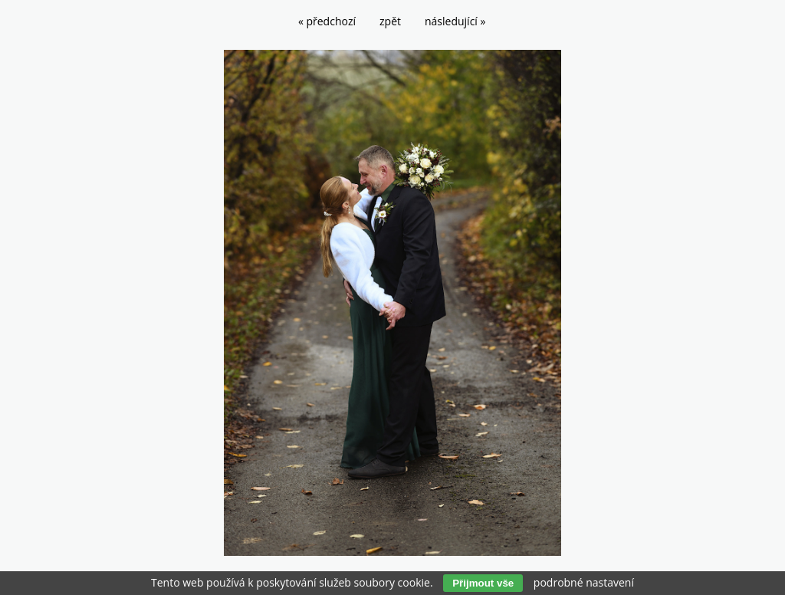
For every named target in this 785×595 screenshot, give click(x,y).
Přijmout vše (483, 583)
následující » (455, 21)
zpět (390, 21)
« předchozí (327, 21)
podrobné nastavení (584, 582)
